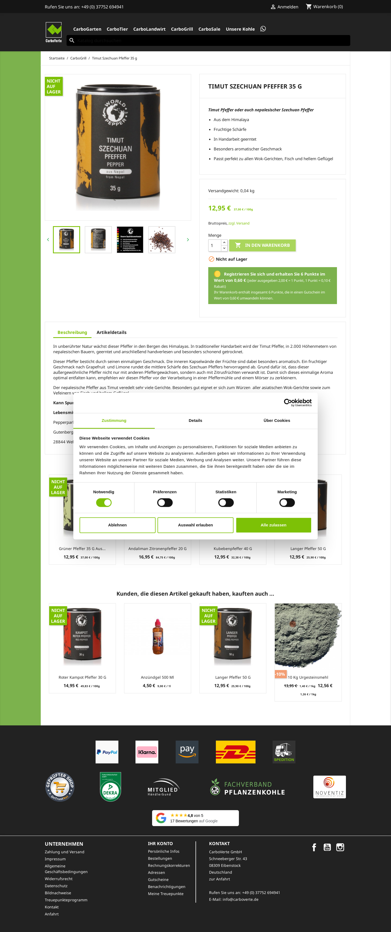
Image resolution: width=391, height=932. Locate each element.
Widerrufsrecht (58, 878)
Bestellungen (160, 858)
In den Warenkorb (262, 245)
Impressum (55, 858)
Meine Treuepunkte (166, 893)
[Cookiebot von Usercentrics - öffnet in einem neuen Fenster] (288, 403)
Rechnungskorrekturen (169, 865)
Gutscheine (158, 879)
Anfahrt (52, 914)
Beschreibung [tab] (72, 332)
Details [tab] (195, 420)
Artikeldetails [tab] (112, 332)
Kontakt (52, 906)
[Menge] (214, 245)
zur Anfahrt (219, 879)
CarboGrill (182, 29)
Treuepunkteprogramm (66, 899)
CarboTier (117, 29)
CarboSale (209, 29)
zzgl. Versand (239, 223)
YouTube (327, 847)
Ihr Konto (160, 843)
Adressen (156, 872)
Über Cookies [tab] (277, 420)
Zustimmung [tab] (114, 420)
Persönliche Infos (163, 851)
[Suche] (208, 40)
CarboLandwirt (149, 29)
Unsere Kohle (240, 29)
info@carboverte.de (240, 899)
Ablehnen (117, 525)
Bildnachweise (58, 892)
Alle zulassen (273, 525)
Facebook (314, 847)
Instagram (340, 847)
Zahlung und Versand (64, 851)
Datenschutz (56, 885)
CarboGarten (87, 29)
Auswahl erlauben (195, 525)
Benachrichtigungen (166, 886)
